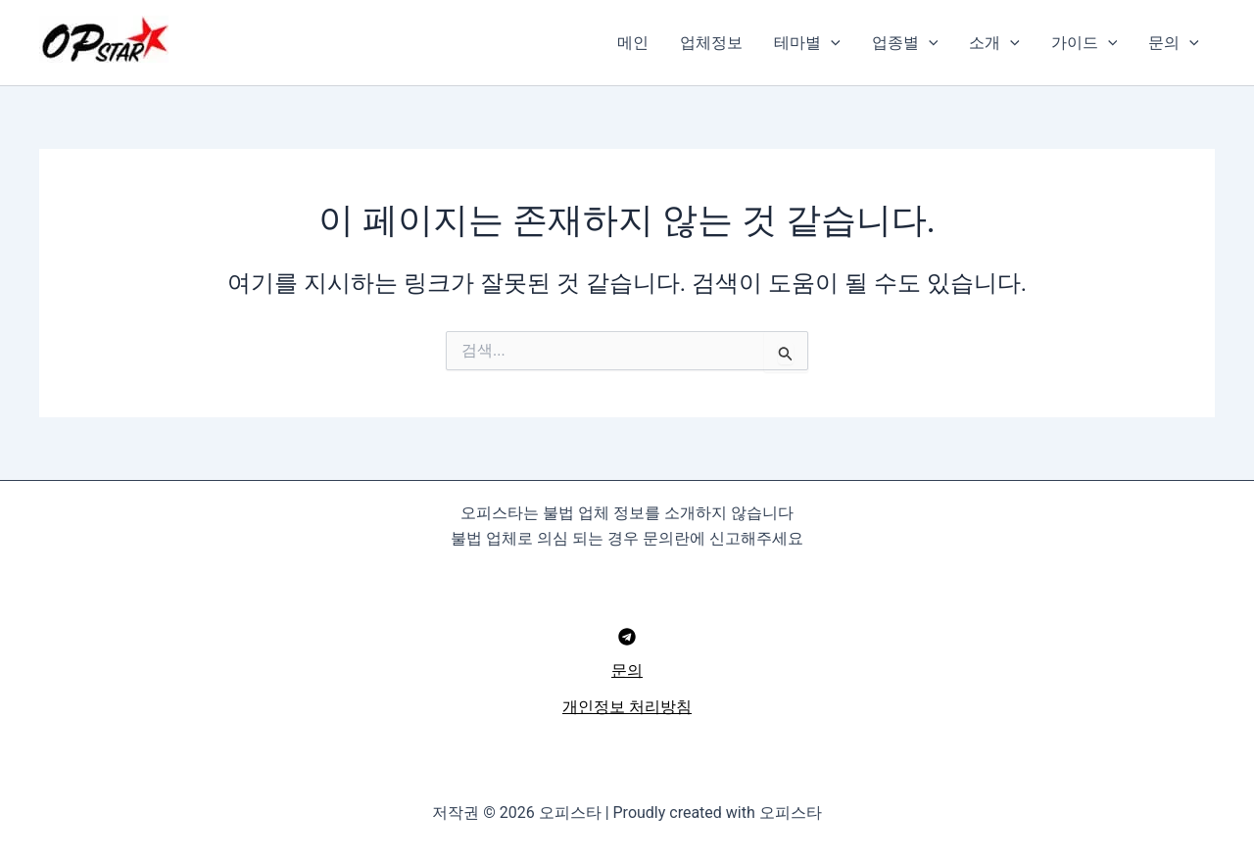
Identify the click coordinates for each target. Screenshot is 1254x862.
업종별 (905, 43)
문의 (1173, 43)
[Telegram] (627, 637)
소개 (994, 43)
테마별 (807, 43)
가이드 (1084, 43)
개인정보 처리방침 (627, 706)
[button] (831, 43)
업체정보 (711, 42)
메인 (633, 42)
